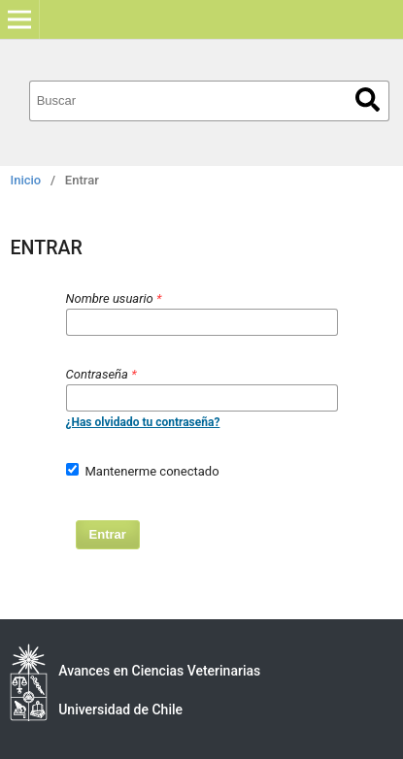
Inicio (26, 180)
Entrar (107, 534)
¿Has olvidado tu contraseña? (143, 422)
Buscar (367, 99)
